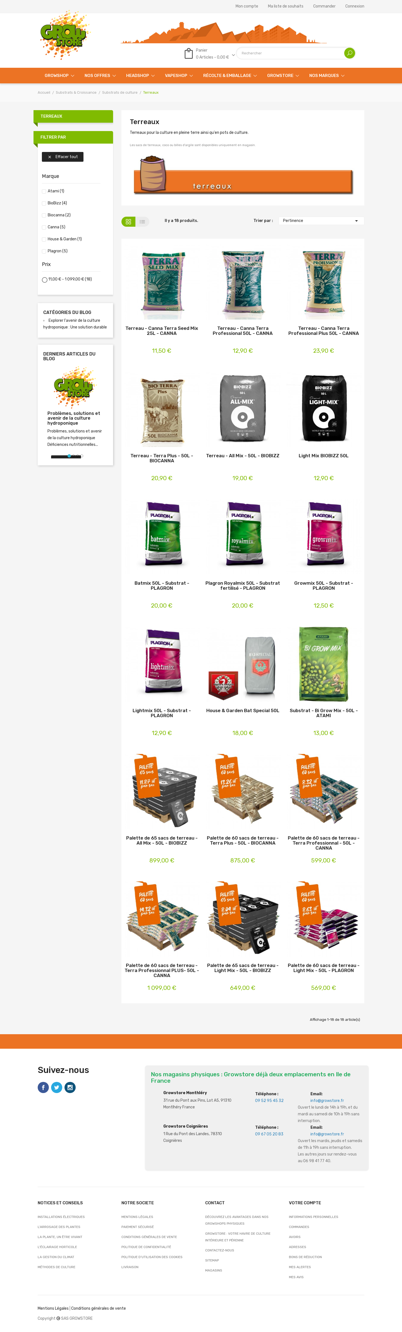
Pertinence (321, 220)
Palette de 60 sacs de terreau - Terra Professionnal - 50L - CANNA (324, 842)
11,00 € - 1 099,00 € (70, 279)
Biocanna (59, 215)
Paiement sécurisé (137, 1227)
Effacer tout (62, 156)
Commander (324, 6)
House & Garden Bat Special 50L (242, 710)
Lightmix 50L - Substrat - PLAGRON (162, 713)
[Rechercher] (296, 53)
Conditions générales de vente (149, 1237)
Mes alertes (300, 1267)
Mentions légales (137, 1217)
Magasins (213, 1270)
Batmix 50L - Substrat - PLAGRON (162, 586)
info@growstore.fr (327, 1100)
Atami (56, 191)
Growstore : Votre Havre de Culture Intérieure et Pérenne (238, 1237)
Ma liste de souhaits (285, 6)
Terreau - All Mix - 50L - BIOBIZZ (242, 455)
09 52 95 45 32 (269, 1100)
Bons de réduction (305, 1257)
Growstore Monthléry (185, 1093)
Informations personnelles (313, 1217)
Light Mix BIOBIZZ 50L (324, 455)
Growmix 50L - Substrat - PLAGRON (323, 586)
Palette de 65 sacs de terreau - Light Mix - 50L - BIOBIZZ (243, 968)
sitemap (212, 1260)
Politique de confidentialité (146, 1247)
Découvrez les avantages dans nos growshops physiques (237, 1220)
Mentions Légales (53, 1308)
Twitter (56, 1087)
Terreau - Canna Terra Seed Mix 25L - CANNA (161, 331)
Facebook (43, 1087)
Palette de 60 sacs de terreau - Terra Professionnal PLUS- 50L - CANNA (162, 970)
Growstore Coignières (185, 1126)
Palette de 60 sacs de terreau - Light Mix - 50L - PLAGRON (324, 968)
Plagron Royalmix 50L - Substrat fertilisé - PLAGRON (242, 586)
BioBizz (57, 203)
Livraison (129, 1267)
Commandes (299, 1227)
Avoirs (295, 1237)
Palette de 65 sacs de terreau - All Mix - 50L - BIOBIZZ (162, 840)
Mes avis (296, 1277)
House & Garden (65, 239)
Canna (56, 227)
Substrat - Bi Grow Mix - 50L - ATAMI (324, 713)
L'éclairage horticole (57, 1247)
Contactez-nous (219, 1250)
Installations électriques (61, 1217)
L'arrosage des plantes (59, 1227)
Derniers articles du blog (69, 356)
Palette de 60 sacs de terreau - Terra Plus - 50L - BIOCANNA (243, 840)
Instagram (70, 1087)
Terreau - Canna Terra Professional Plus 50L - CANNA (323, 331)
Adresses (297, 1247)
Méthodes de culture (56, 1267)
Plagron (58, 251)
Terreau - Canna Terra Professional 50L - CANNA (243, 331)
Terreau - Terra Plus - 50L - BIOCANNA (161, 458)
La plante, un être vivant (60, 1237)
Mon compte (247, 6)
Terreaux (51, 116)
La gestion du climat (56, 1257)
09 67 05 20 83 (269, 1134)
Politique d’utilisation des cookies (152, 1257)
